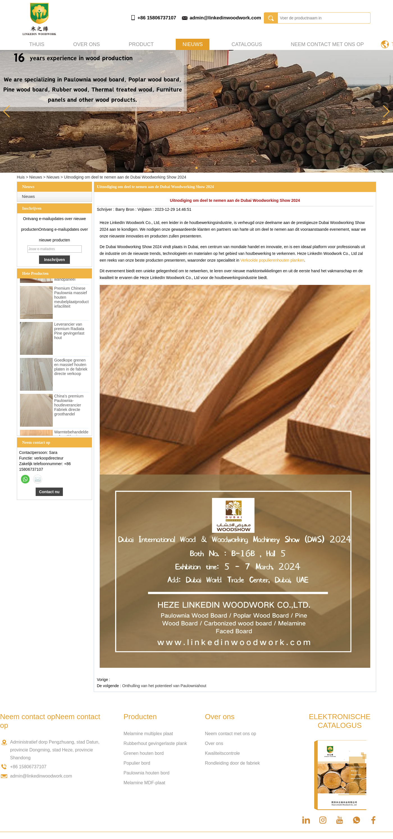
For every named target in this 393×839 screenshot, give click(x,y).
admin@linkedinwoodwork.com (225, 17)
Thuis (36, 44)
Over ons (86, 44)
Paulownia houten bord (147, 773)
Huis (21, 177)
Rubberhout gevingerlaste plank (155, 743)
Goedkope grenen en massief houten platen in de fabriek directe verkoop (70, 368)
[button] (196, 168)
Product (141, 44)
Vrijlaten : (146, 209)
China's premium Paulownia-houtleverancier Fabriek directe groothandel (69, 406)
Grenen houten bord (144, 753)
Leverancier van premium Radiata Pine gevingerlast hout (69, 332)
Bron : (131, 209)
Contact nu (49, 492)
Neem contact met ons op (327, 44)
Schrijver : (106, 209)
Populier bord (137, 763)
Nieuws (192, 44)
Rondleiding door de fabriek (232, 763)
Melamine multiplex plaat (148, 733)
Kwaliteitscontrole (222, 753)
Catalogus (247, 44)
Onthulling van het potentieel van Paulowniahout (164, 685)
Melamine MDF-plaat (144, 782)
